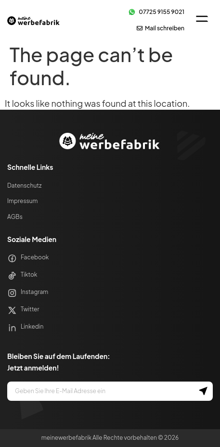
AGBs (15, 216)
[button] (202, 19)
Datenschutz (24, 185)
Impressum (22, 200)
